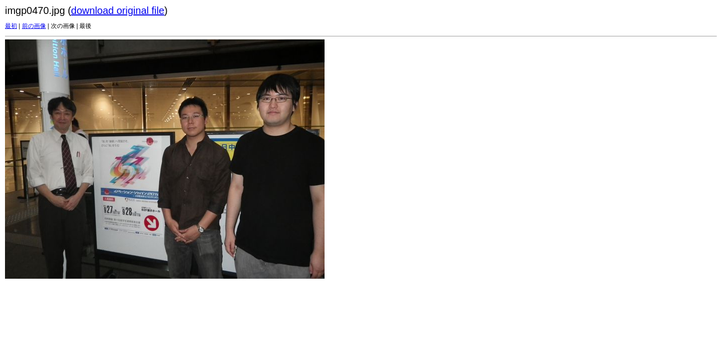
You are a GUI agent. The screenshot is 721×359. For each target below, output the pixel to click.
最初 (11, 25)
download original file (117, 10)
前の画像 (34, 25)
